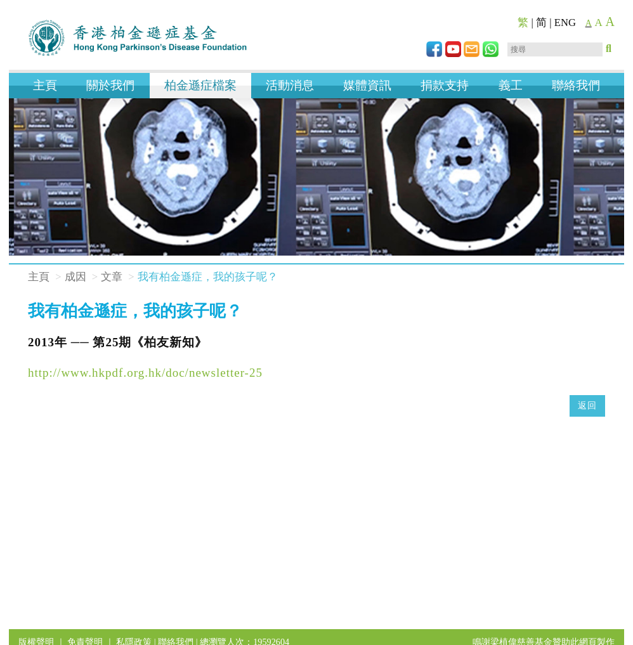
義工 (511, 85)
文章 (111, 277)
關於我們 (110, 85)
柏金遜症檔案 (200, 85)
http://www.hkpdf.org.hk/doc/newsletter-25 (145, 372)
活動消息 (290, 85)
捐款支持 (445, 85)
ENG (565, 22)
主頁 (45, 85)
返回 (587, 405)
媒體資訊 (367, 85)
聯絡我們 (576, 85)
